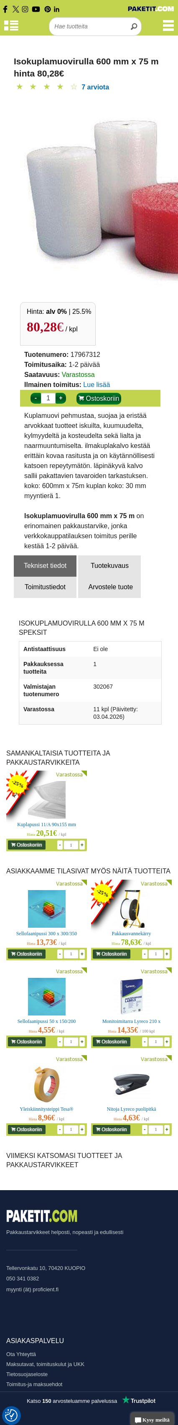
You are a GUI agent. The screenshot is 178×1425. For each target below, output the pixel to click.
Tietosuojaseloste (27, 1374)
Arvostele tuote (110, 586)
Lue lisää (96, 384)
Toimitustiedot (45, 586)
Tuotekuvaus (110, 565)
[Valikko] (168, 29)
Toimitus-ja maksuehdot (34, 1384)
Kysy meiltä (152, 1420)
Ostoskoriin (99, 398)
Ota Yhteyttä (21, 1354)
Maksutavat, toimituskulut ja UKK (45, 1364)
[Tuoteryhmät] (11, 29)
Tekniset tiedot (45, 565)
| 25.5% (68, 311)
